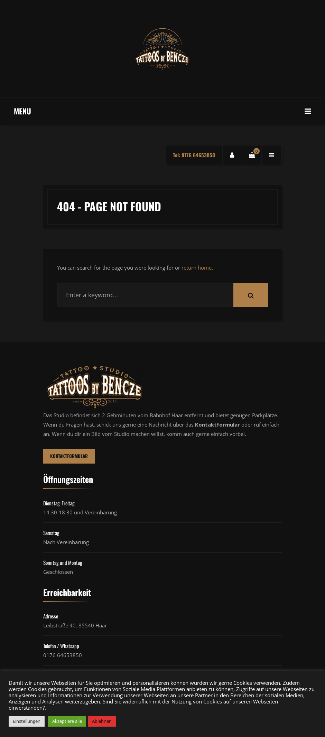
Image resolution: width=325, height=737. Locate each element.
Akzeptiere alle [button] (67, 721)
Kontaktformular (69, 456)
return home (197, 267)
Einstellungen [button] (26, 721)
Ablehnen (102, 721)
